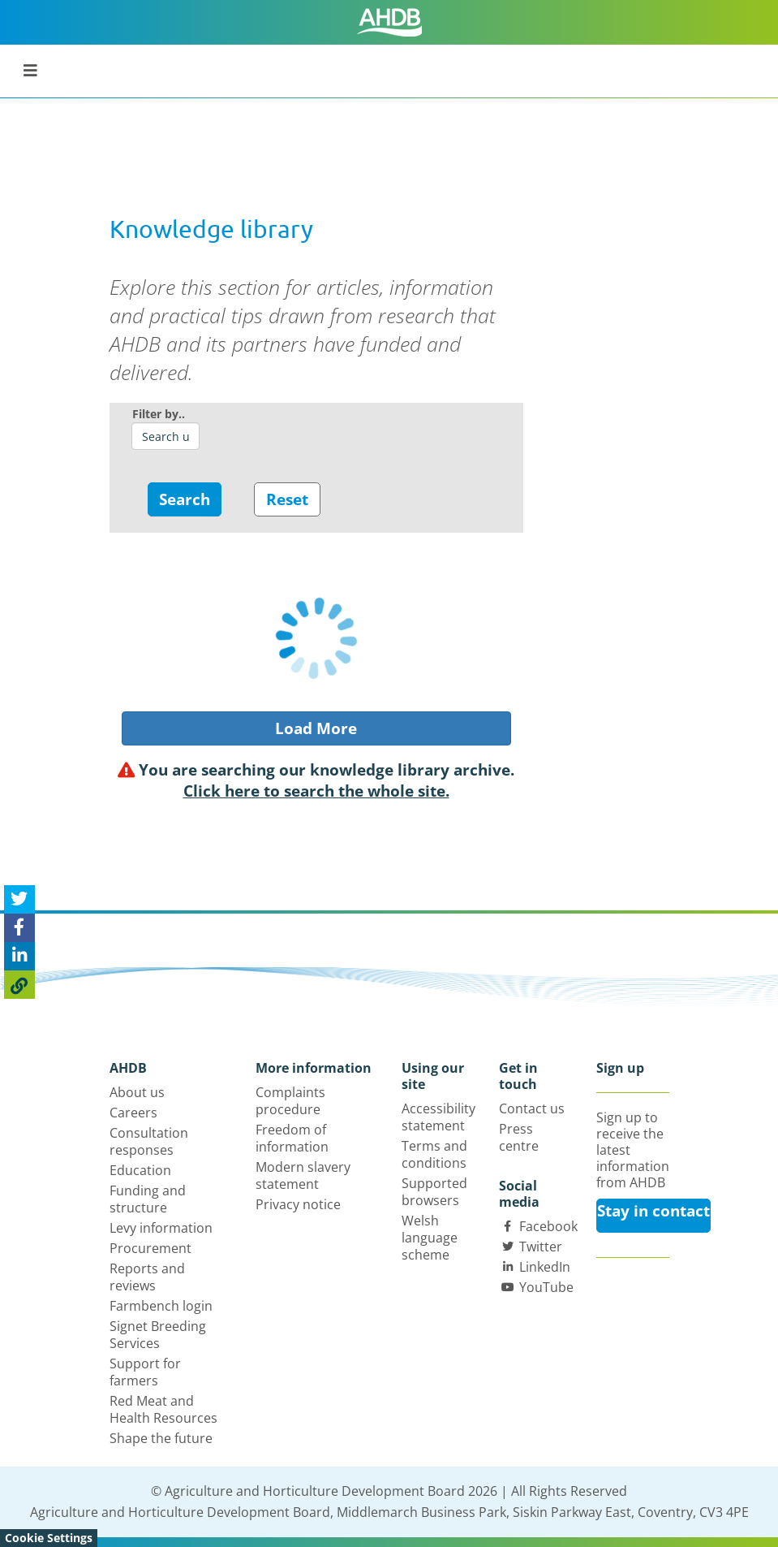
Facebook (548, 1226)
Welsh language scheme (430, 1238)
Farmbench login (161, 1306)
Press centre (519, 1137)
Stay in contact (653, 1210)
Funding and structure (148, 1199)
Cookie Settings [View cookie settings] (48, 1537)
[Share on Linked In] (19, 956)
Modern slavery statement (303, 1175)
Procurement (150, 1248)
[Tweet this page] (19, 899)
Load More (316, 728)
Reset (287, 499)
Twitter (540, 1246)
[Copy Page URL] (19, 984)
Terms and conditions (434, 1154)
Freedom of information (292, 1138)
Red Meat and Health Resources (163, 1409)
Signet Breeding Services (158, 1334)
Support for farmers (145, 1372)
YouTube (546, 1287)
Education (140, 1170)
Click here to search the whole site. (316, 790)
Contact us (532, 1108)
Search (184, 499)
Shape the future (161, 1438)
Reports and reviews (147, 1277)
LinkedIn (544, 1267)
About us (137, 1092)
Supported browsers (434, 1191)
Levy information (161, 1228)
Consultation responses (149, 1141)
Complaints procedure (290, 1100)
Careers (133, 1112)
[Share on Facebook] (19, 928)
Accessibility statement (438, 1117)
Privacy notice (298, 1204)
